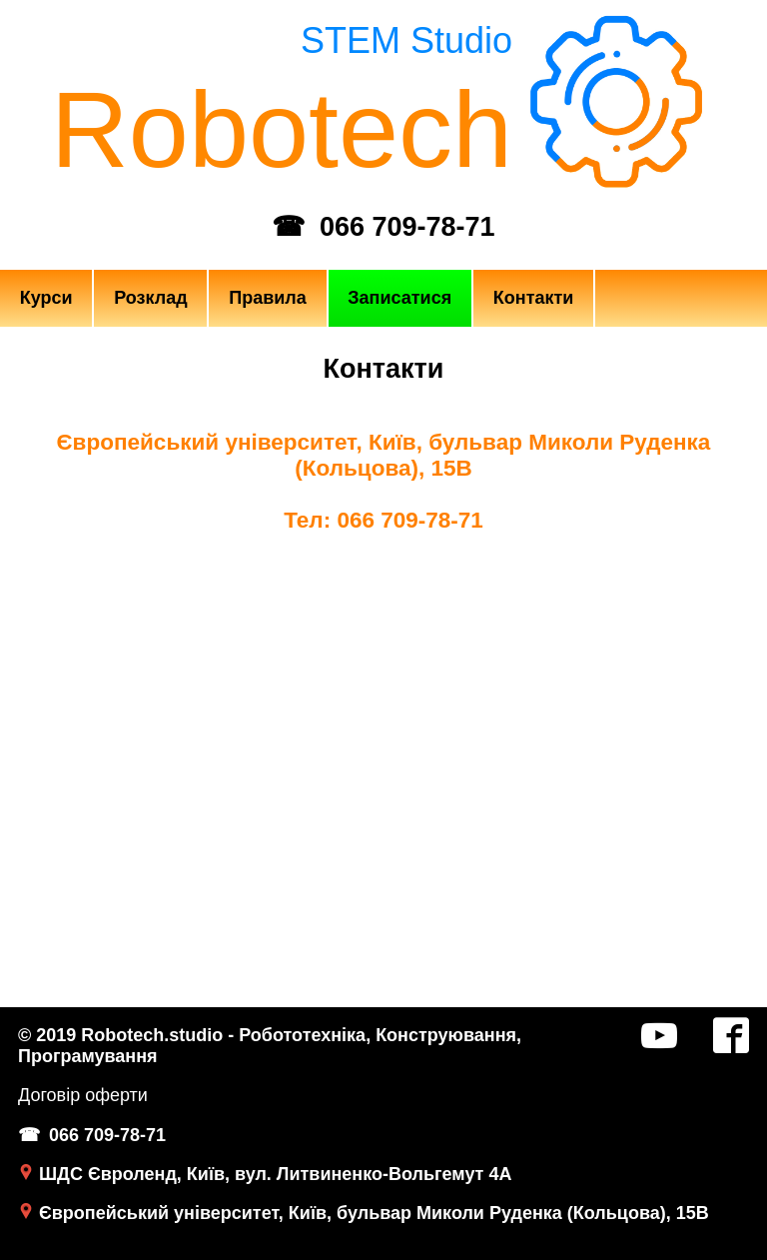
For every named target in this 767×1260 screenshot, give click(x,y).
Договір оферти (83, 1095)
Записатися (399, 298)
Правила (268, 298)
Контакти (533, 298)
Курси (46, 298)
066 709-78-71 (407, 227)
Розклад (150, 298)
